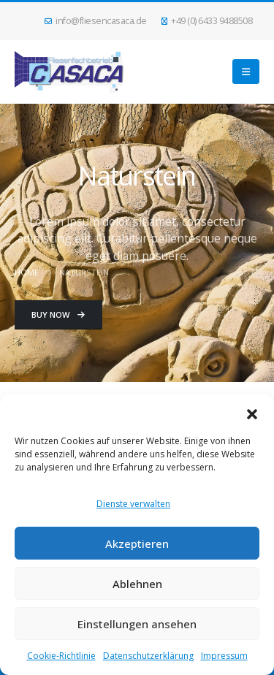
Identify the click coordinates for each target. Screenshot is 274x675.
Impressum (224, 655)
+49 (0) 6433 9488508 (207, 21)
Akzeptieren (137, 543)
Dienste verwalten (133, 503)
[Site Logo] (69, 72)
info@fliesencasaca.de (96, 21)
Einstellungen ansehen (137, 624)
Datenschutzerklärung (148, 655)
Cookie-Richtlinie (61, 655)
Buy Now (58, 314)
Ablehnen (137, 583)
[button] (252, 412)
